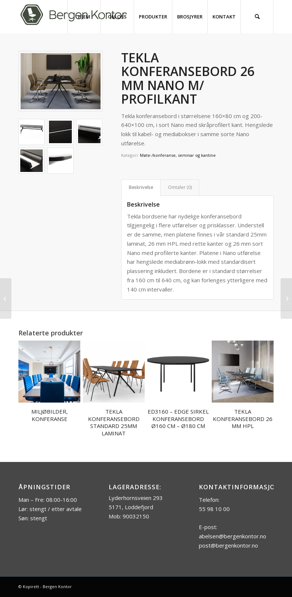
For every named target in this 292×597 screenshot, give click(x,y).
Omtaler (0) (180, 187)
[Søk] (257, 16)
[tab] (141, 187)
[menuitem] (84, 16)
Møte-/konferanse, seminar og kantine (178, 155)
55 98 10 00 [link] (214, 509)
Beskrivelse (141, 187)
